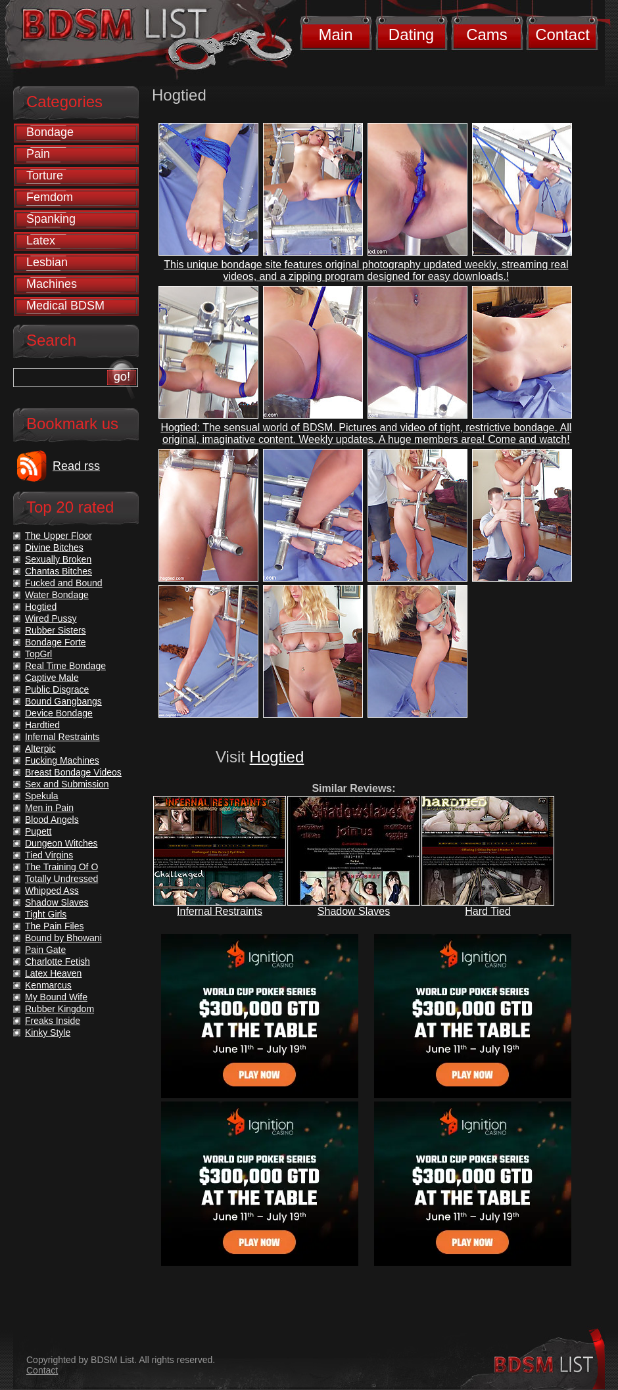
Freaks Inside (52, 1020)
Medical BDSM (65, 305)
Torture (44, 175)
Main (335, 34)
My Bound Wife (56, 997)
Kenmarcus (48, 985)
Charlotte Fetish (57, 961)
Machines (51, 283)
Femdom (49, 197)
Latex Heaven (53, 973)
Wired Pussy (51, 618)
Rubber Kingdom (59, 1009)
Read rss (76, 466)
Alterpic (40, 748)
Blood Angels (52, 819)
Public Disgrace (57, 689)
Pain (38, 153)
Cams (487, 34)
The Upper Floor (58, 535)
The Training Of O (61, 867)
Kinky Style (47, 1032)
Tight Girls (45, 914)
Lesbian (47, 262)
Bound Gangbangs (63, 701)
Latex (40, 240)
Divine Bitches (54, 547)
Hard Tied (487, 911)
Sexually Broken (58, 559)
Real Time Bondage (65, 665)
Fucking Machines (62, 760)
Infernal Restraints (219, 911)
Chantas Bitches (58, 571)
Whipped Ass (52, 890)
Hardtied (42, 725)
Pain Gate (45, 949)
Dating (411, 34)
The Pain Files (54, 926)
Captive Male (52, 677)
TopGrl (38, 654)
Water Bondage (57, 595)
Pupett (38, 831)
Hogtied (277, 757)
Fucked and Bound (64, 583)
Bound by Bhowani (63, 938)
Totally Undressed (61, 878)
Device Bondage (59, 713)
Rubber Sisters (55, 630)
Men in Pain (49, 807)
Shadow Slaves (354, 911)
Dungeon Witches (61, 843)
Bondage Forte (55, 642)
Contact (562, 34)
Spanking (51, 218)
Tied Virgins (49, 855)
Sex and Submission (67, 784)
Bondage (50, 132)
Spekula (42, 796)
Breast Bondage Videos (73, 772)
